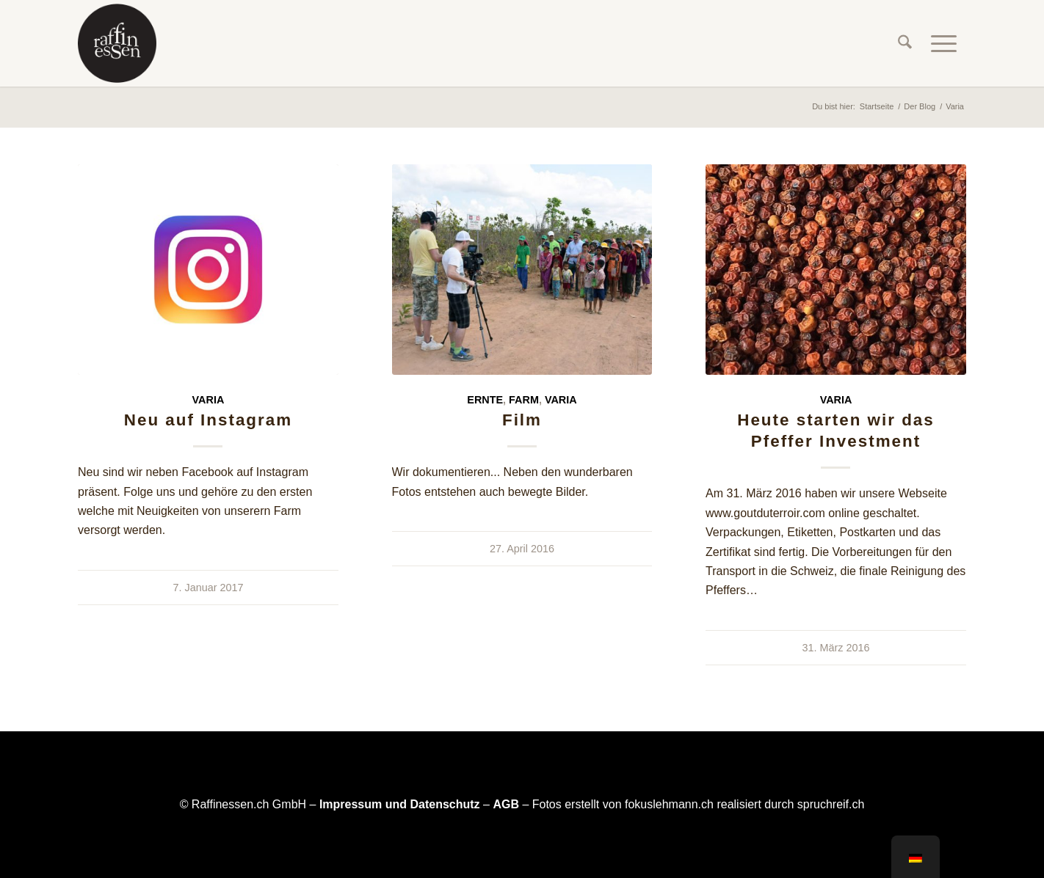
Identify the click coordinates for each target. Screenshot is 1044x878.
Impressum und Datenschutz (399, 804)
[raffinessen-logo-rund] (117, 43)
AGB (506, 804)
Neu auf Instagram (208, 420)
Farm (524, 400)
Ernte (485, 400)
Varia (208, 400)
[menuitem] (904, 43)
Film (522, 420)
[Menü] (943, 43)
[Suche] (904, 43)
